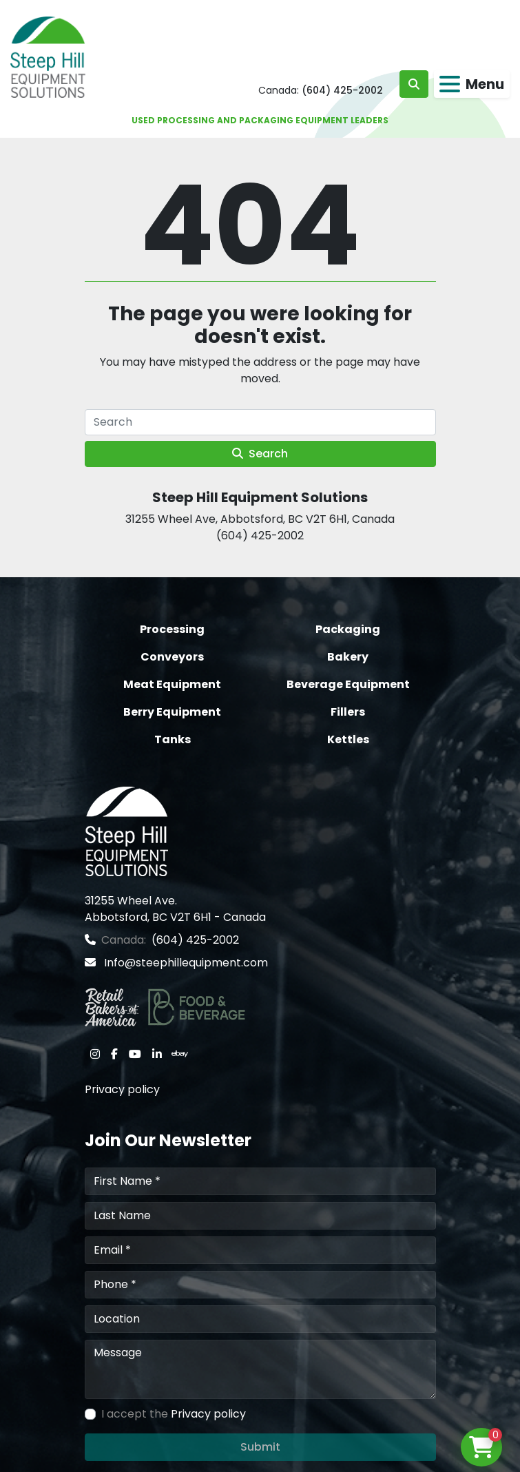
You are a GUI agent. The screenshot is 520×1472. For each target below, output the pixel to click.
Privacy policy (122, 1089)
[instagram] (95, 1053)
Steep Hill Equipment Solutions (260, 497)
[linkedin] (157, 1053)
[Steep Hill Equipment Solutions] (126, 830)
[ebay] (180, 1053)
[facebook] (114, 1053)
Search (260, 454)
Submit (260, 1447)
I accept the (173, 1414)
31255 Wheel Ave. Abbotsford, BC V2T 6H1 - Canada (175, 909)
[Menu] (449, 84)
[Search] (260, 422)
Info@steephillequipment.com (184, 963)
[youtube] (135, 1053)
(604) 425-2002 (342, 90)
